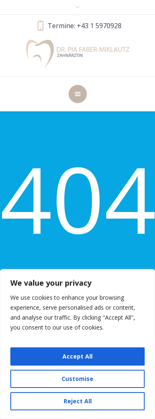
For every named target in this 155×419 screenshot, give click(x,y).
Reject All (78, 401)
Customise (77, 379)
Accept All (77, 356)
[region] (77, 344)
